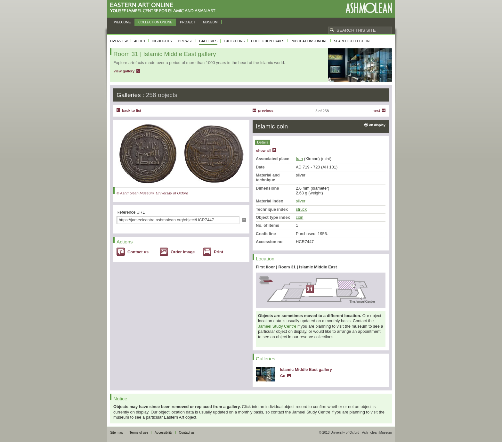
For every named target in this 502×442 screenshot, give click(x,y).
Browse (185, 41)
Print (218, 252)
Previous (265, 110)
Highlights (162, 41)
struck (301, 209)
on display (377, 125)
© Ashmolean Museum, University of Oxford (152, 193)
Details (262, 142)
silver (300, 201)
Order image (183, 252)
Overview (119, 41)
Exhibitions (234, 41)
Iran (299, 158)
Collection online (155, 22)
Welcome (122, 22)
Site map (116, 432)
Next (376, 110)
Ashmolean (368, 8)
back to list (131, 110)
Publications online (309, 41)
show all (263, 150)
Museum (210, 22)
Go (282, 376)
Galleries (208, 41)
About (139, 41)
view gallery (124, 71)
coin (299, 217)
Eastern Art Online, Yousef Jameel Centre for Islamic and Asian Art (164, 8)
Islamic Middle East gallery (306, 369)
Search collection (351, 41)
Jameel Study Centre (277, 326)
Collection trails (267, 41)
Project (187, 22)
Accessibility (164, 432)
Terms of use (138, 432)
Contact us (138, 252)
